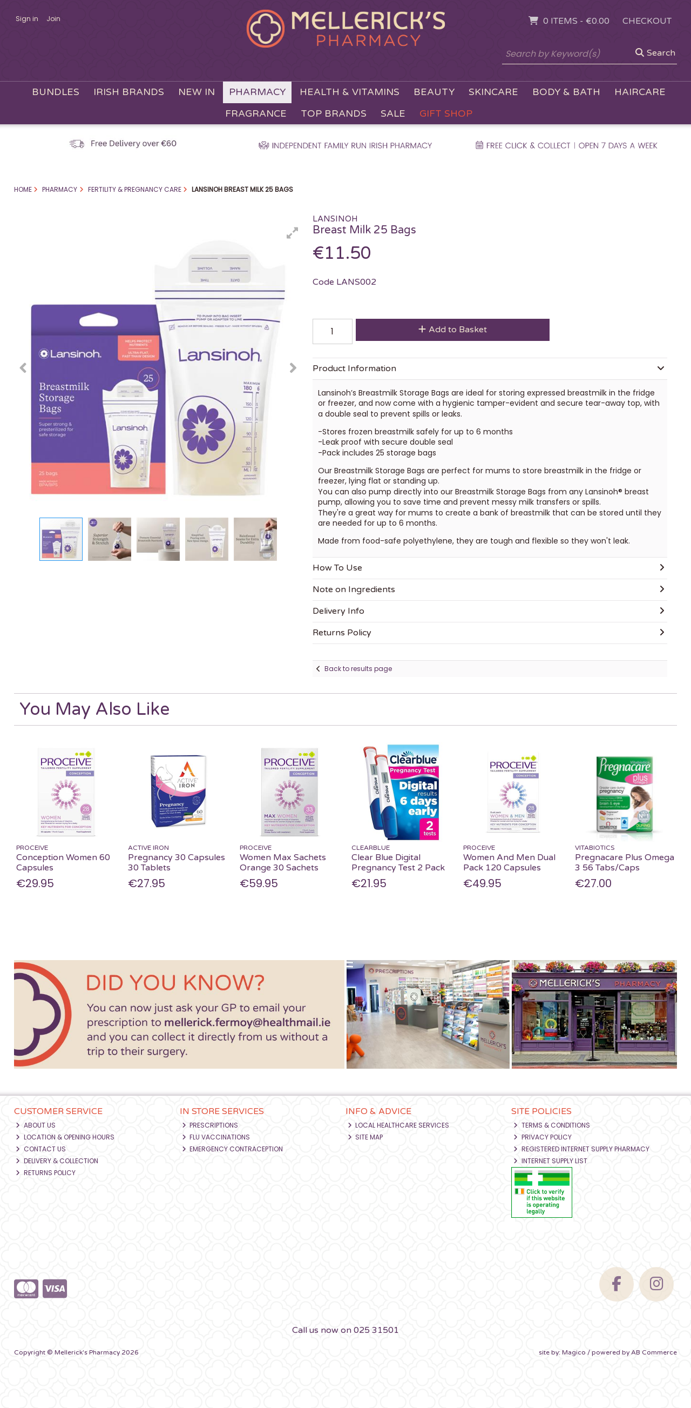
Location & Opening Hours (65, 1137)
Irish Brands (128, 92)
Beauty (434, 92)
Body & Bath (566, 92)
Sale (393, 113)
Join (53, 18)
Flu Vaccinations (216, 1137)
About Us (36, 1125)
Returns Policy (46, 1172)
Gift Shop (445, 113)
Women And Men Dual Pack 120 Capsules (509, 862)
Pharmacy (257, 92)
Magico (574, 1352)
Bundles (55, 92)
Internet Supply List (550, 1160)
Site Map (365, 1137)
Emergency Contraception (232, 1149)
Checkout (647, 21)
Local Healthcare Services (399, 1125)
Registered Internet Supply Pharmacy (581, 1149)
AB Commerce (654, 1352)
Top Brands (334, 113)
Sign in (27, 18)
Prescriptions (210, 1125)
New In (196, 92)
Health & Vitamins (349, 92)
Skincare (493, 92)
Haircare (640, 92)
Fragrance (256, 113)
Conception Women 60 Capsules (63, 862)
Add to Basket (452, 329)
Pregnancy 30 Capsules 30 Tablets (176, 862)
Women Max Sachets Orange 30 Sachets (283, 862)
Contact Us (41, 1149)
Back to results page (358, 668)
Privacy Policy (542, 1137)
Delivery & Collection (57, 1160)
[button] (292, 233)
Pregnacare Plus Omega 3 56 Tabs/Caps (624, 862)
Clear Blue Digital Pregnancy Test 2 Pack (398, 862)
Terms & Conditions (551, 1125)
